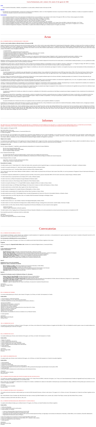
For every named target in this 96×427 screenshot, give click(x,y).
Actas (2, 5)
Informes (2, 9)
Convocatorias (4, 14)
